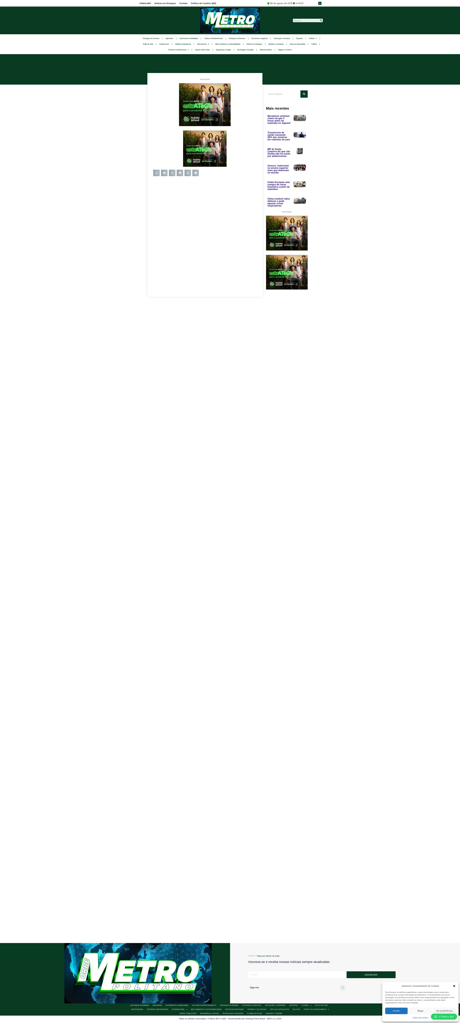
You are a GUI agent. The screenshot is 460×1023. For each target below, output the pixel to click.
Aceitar (396, 1010)
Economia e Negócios (259, 38)
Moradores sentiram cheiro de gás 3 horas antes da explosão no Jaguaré (279, 119)
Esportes (299, 38)
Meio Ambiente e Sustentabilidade (227, 44)
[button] (454, 986)
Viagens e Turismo (285, 50)
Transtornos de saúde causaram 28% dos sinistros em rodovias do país (278, 136)
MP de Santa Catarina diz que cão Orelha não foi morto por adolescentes (278, 152)
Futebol (313, 38)
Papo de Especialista (297, 44)
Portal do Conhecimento (178, 49)
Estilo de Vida (148, 44)
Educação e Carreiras (282, 38)
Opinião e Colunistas (276, 44)
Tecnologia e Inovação (245, 50)
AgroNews (169, 38)
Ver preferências (444, 1010)
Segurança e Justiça (223, 50)
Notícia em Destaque (165, 3)
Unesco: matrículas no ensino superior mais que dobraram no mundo (278, 169)
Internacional (203, 44)
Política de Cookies (420, 1017)
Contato (183, 3)
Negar (420, 1010)
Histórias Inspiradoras (183, 44)
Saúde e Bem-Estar (202, 50)
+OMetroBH (145, 3)
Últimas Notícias (266, 50)
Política (314, 44)
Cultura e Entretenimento (213, 38)
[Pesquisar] (321, 20)
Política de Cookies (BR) (203, 3)
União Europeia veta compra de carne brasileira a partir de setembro (278, 185)
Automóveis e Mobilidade (188, 38)
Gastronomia (164, 44)
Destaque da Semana (151, 38)
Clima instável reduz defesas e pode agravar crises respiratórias (278, 202)
